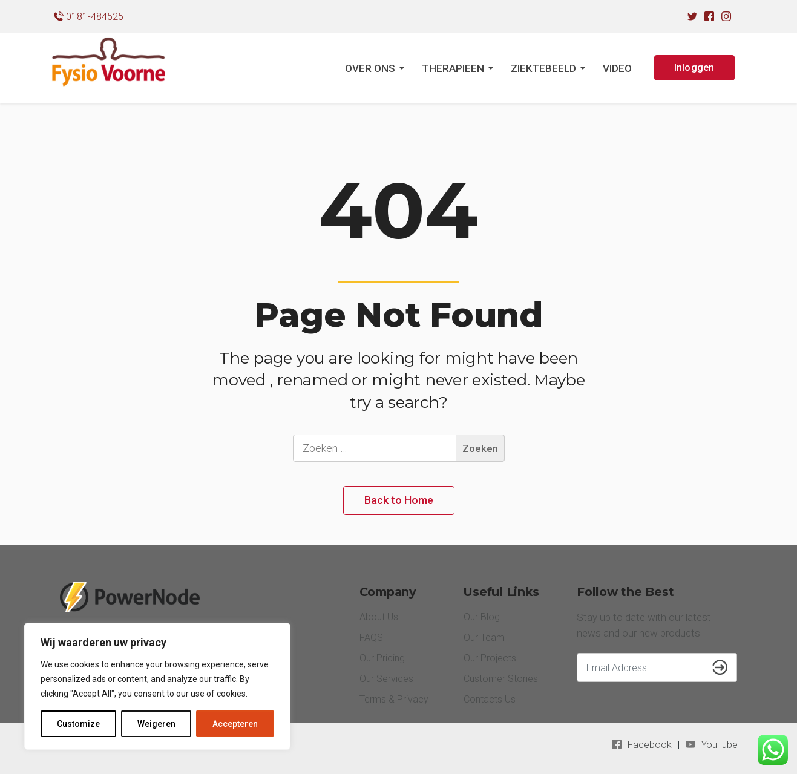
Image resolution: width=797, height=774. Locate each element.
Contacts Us (490, 699)
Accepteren (235, 724)
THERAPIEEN (453, 68)
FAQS (371, 637)
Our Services (386, 678)
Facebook (650, 744)
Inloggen (694, 67)
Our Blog (482, 617)
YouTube (719, 744)
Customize (78, 724)
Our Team (484, 637)
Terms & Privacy (393, 699)
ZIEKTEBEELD (543, 68)
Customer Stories (501, 678)
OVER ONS (370, 68)
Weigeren (156, 724)
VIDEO (617, 68)
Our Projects (490, 658)
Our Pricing (382, 658)
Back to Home (398, 500)
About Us (378, 617)
